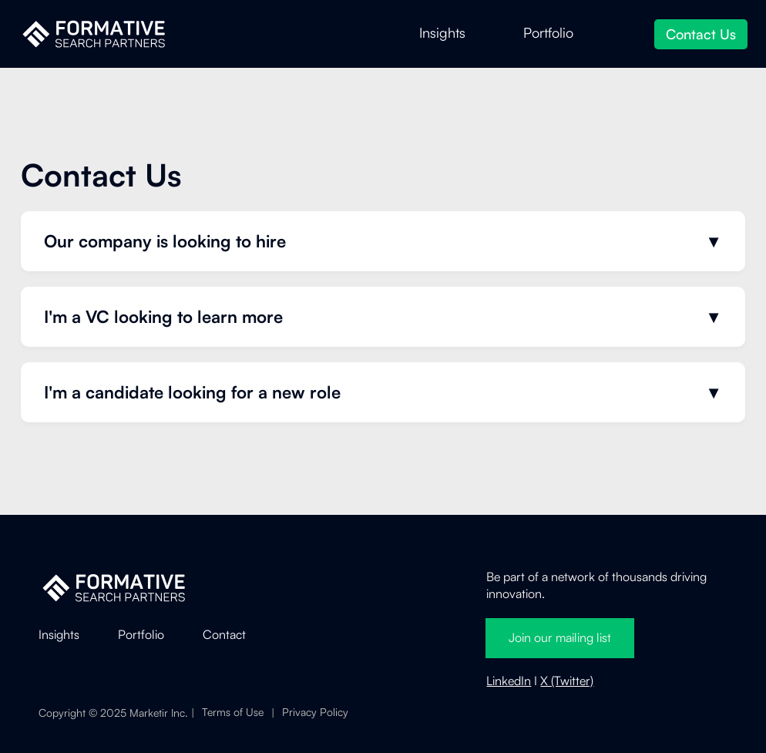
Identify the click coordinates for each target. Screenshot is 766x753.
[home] (93, 34)
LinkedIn (508, 680)
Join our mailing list (560, 637)
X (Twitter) (566, 680)
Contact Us (701, 33)
